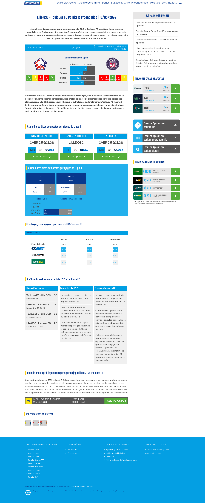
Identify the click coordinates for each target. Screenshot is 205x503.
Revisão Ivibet (33, 450)
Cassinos (154, 3)
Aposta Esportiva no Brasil (117, 450)
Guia (164, 3)
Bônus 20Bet (72, 453)
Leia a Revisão (149, 90)
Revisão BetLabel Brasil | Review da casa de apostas (156, 41)
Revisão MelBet (34, 470)
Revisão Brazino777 (36, 460)
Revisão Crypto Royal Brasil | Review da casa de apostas (157, 32)
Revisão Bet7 (33, 477)
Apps (127, 3)
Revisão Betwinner (35, 467)
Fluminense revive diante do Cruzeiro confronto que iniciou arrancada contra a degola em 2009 (155, 51)
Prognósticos (139, 3)
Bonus (106, 3)
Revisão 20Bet (33, 453)
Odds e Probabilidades (115, 453)
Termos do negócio (78, 486)
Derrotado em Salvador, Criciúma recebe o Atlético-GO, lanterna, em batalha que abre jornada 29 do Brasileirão (156, 63)
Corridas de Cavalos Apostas (157, 450)
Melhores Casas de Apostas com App (121, 460)
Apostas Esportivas (89, 3)
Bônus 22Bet (72, 450)
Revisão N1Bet (34, 474)
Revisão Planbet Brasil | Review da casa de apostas (156, 24)
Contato (90, 486)
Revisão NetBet (34, 463)
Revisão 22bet (33, 457)
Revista (172, 3)
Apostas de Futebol (153, 453)
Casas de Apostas (66, 3)
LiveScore (117, 3)
